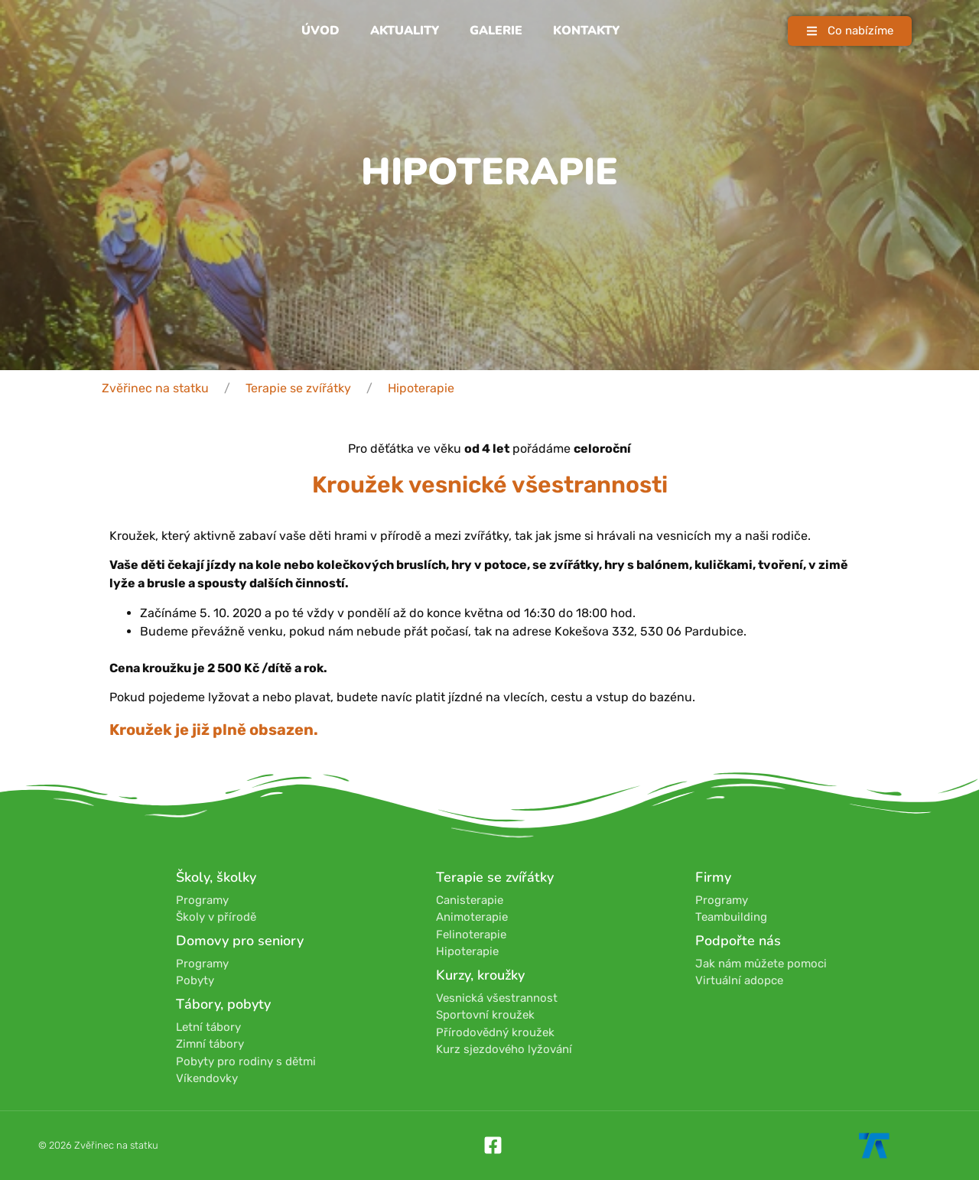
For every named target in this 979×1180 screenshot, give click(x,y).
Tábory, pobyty (223, 1004)
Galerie (496, 30)
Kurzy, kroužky (480, 975)
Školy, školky (216, 877)
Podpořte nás (738, 940)
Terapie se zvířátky (298, 388)
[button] (850, 31)
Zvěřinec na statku (155, 388)
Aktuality (404, 30)
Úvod (320, 30)
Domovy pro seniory (240, 940)
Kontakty (586, 30)
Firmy (713, 877)
